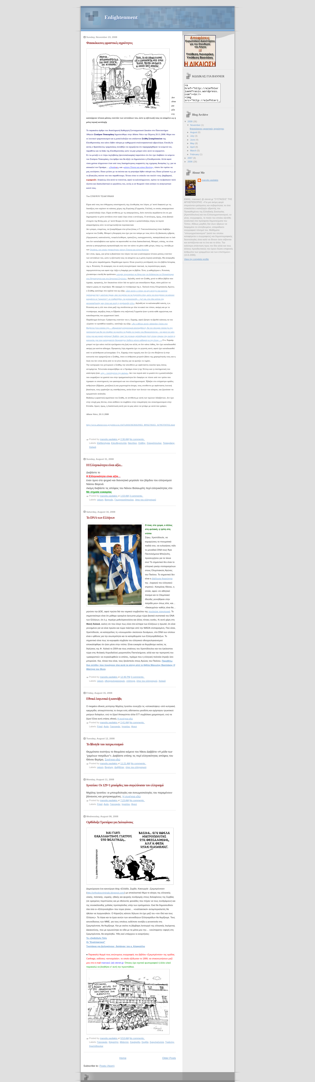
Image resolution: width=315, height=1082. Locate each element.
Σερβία (144, 1042)
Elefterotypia (103, 443)
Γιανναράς (115, 726)
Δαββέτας (119, 767)
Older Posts (169, 1058)
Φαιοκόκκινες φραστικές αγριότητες (109, 43)
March (193, 154)
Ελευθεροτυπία (119, 443)
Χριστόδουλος (96, 1046)
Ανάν (106, 726)
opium (100, 499)
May (192, 147)
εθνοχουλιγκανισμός (115, 681)
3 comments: (136, 496)
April (192, 150)
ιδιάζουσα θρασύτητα (162, 578)
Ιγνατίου (126, 726)
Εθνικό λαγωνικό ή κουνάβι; (104, 699)
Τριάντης (169, 1042)
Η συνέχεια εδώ (125, 718)
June (193, 143)
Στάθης (142, 443)
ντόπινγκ (130, 681)
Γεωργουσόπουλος (124, 499)
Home (122, 1058)
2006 (190, 165)
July (192, 139)
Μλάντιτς (124, 1042)
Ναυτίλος (132, 443)
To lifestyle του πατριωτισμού (104, 744)
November (195, 128)
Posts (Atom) (107, 1065)
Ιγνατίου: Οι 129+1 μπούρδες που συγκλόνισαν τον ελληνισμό (125, 785)
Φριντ (134, 726)
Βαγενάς (109, 499)
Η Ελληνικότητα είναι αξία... (104, 465)
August (194, 136)
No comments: (137, 439)
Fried (99, 726)
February (195, 158)
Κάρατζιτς (114, 1042)
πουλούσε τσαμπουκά (159, 611)
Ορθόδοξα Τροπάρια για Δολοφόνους (109, 822)
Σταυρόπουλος (154, 443)
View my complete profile (196, 263)
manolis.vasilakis (210, 183)
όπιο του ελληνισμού (145, 499)
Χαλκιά (92, 447)
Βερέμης (109, 767)
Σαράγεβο (135, 1042)
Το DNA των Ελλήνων (100, 518)
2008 (190, 125)
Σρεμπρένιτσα (157, 1042)
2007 (190, 161)
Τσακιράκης (169, 443)
